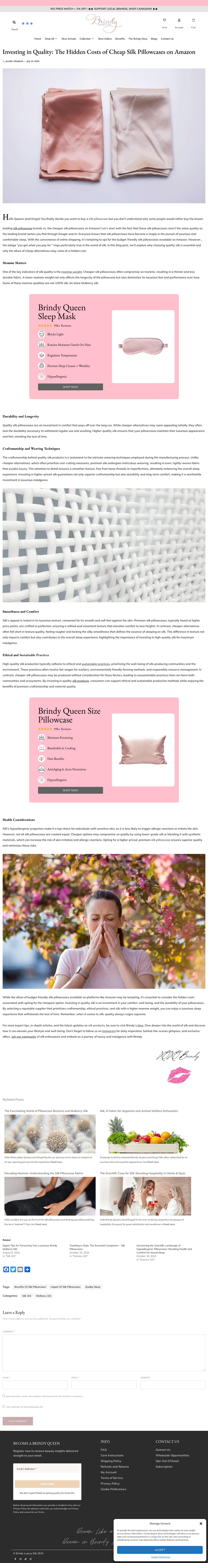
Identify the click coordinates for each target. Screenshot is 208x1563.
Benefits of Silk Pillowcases (30, 1286)
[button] (201, 1523)
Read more (56, 1162)
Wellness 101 (43, 1295)
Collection (87, 38)
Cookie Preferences (160, 1557)
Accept (160, 1550)
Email (75, 1377)
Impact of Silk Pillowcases (65, 1286)
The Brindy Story (137, 38)
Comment (9, 1331)
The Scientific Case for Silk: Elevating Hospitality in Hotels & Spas (142, 1173)
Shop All (51, 38)
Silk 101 (26, 1295)
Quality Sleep (92, 1286)
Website (145, 1377)
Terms (41, 1512)
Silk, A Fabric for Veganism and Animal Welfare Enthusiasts (139, 1111)
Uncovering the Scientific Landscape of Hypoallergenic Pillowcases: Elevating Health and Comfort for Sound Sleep (164, 1249)
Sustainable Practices (34, 655)
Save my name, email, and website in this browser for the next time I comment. (44, 1396)
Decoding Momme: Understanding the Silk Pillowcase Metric (43, 1173)
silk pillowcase (98, 219)
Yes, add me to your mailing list (23, 1406)
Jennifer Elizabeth (15, 61)
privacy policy (53, 1493)
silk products (96, 1025)
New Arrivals (69, 38)
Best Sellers (105, 38)
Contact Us (167, 38)
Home (37, 38)
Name (6, 1377)
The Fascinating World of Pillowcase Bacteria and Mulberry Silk (46, 1111)
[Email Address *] (47, 1469)
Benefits (120, 38)
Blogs (154, 38)
